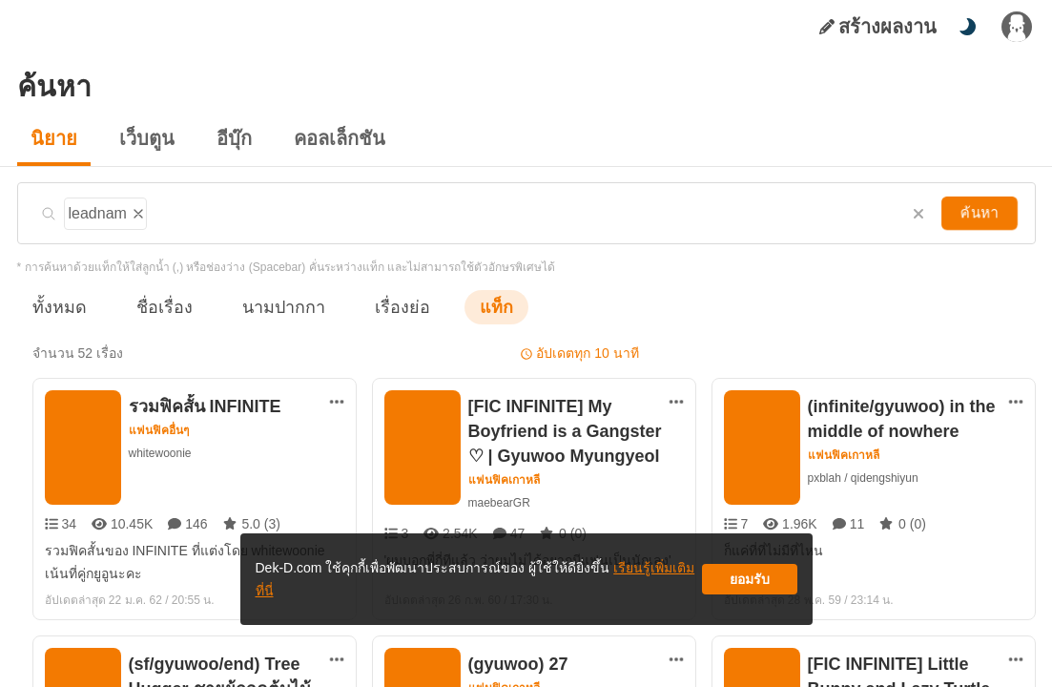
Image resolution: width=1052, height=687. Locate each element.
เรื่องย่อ (375, 307)
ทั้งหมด (56, 307)
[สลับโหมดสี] (967, 27)
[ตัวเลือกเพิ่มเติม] (336, 401)
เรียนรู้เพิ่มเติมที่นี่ (585, 586)
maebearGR (498, 502)
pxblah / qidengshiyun (866, 478)
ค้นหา (981, 212)
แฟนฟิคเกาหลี (505, 480)
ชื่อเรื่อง (155, 307)
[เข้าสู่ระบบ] (1017, 27)
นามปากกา (265, 307)
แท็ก (465, 307)
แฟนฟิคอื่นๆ (160, 430)
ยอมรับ (749, 586)
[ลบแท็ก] (136, 211)
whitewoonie (161, 453)
